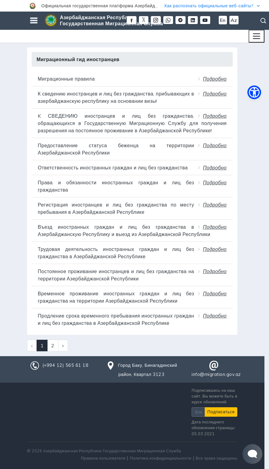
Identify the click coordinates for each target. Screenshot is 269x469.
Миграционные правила (66, 79)
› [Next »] (63, 345)
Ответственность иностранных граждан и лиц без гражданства (113, 168)
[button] (134, 6)
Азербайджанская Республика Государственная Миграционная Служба (111, 20)
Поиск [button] (263, 20)
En (223, 20)
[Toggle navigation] (256, 36)
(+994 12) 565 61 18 (65, 365)
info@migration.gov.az (216, 374)
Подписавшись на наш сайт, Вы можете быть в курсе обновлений (214, 396)
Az (234, 20)
